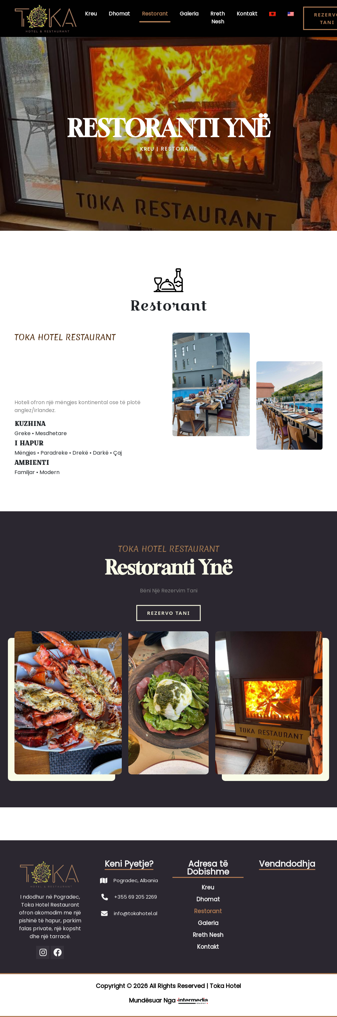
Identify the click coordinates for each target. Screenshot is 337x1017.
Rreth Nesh (217, 17)
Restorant (155, 13)
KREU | (149, 148)
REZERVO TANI (168, 613)
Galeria (189, 13)
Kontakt (247, 13)
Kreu (91, 13)
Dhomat (119, 13)
